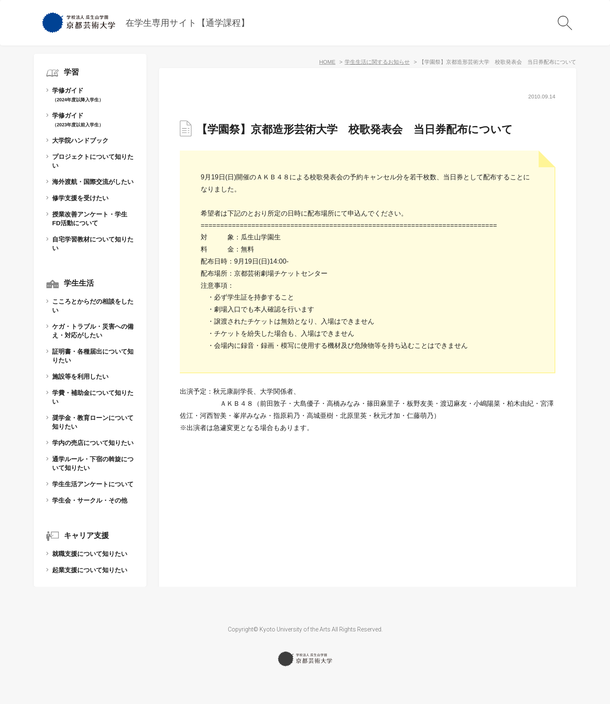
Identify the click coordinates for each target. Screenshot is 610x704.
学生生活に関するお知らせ (377, 62)
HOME (327, 62)
